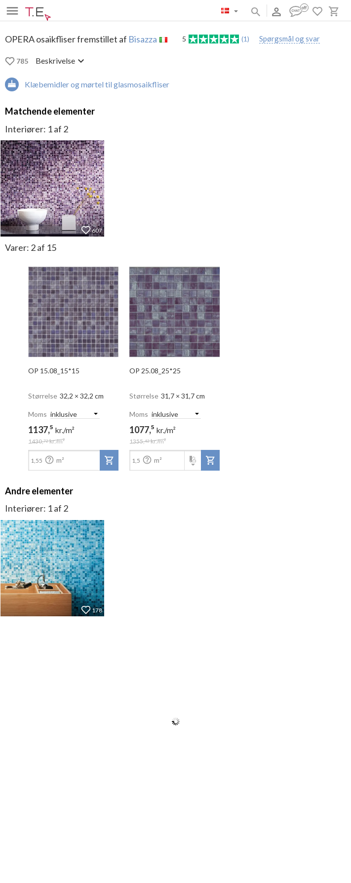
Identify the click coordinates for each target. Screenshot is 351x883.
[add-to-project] (109, 460)
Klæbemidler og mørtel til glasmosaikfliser (97, 84)
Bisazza (142, 39)
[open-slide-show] (73, 309)
